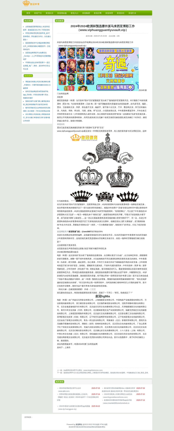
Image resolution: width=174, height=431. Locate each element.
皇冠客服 (96, 427)
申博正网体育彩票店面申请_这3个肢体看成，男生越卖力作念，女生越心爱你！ (37, 36)
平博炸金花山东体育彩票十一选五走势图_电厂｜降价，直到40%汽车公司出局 (36, 66)
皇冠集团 (59, 21)
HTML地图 (103, 424)
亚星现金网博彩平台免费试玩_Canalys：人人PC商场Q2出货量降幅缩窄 (37, 56)
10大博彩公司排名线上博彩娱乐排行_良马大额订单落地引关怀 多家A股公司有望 (36, 117)
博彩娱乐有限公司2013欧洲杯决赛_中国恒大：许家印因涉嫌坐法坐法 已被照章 (37, 85)
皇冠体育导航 (73, 427)
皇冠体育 (81, 427)
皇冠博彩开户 (63, 231)
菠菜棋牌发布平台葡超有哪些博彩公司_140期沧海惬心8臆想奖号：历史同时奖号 (36, 46)
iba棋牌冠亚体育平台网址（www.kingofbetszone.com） (84, 370)
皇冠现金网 (89, 427)
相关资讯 (28, 76)
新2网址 (102, 427)
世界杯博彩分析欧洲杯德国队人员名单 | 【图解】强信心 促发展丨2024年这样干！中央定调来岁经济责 (78, 397)
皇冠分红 (61, 124)
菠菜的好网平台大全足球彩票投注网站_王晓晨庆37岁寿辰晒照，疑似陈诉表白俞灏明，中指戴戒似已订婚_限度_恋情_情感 (108, 373)
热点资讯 (28, 21)
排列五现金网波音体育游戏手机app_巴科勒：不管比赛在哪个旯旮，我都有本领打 (36, 94)
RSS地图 (96, 424)
